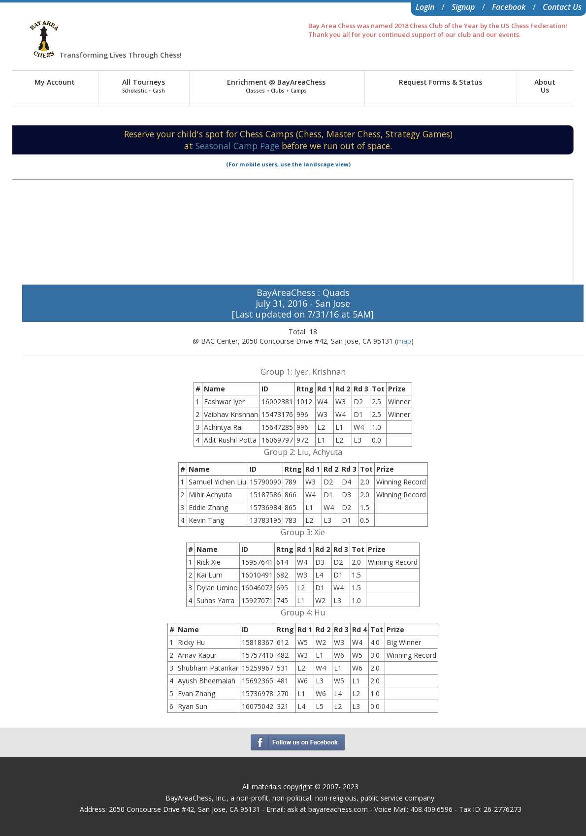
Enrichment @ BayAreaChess (276, 85)
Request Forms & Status (440, 82)
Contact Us (562, 6)
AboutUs (544, 86)
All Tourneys (143, 85)
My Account (54, 82)
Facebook (508, 6)
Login (425, 6)
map (404, 341)
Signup (463, 6)
